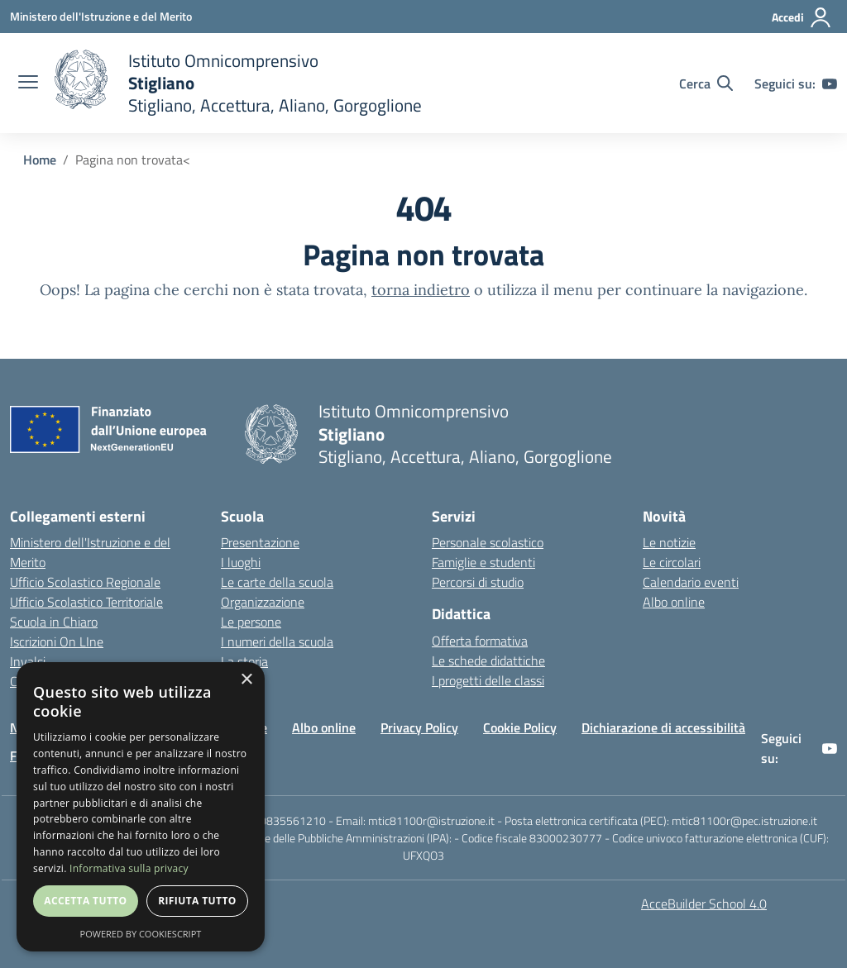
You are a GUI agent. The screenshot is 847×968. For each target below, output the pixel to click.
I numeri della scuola (277, 641)
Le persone (251, 622)
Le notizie (669, 542)
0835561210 (293, 820)
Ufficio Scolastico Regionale (85, 582)
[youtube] (829, 83)
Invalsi (27, 661)
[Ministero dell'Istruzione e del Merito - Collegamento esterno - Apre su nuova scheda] (101, 16)
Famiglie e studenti (483, 562)
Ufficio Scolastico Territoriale (86, 602)
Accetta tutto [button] (85, 901)
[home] (238, 83)
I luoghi (241, 562)
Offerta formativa (480, 641)
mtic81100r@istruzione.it (431, 820)
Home (39, 159)
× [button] (246, 680)
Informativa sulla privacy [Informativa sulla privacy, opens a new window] (129, 868)
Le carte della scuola (277, 582)
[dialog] (141, 806)
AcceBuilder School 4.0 (704, 903)
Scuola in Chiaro (54, 622)
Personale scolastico (487, 542)
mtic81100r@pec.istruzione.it (744, 820)
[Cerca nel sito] (706, 83)
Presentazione (260, 542)
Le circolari (672, 562)
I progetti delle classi (488, 680)
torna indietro (420, 289)
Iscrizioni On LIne (56, 641)
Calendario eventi (691, 582)
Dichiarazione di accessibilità (663, 727)
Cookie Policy (520, 727)
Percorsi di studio (478, 582)
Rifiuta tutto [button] (197, 901)
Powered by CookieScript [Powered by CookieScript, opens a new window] (141, 933)
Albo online (674, 602)
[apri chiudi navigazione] (28, 83)
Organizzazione (262, 602)
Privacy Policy (419, 727)
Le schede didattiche (488, 660)
